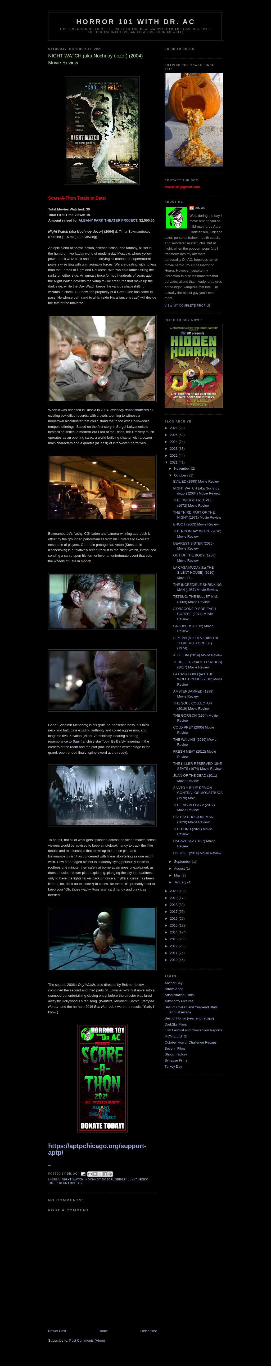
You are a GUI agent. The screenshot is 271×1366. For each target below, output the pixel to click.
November (182, 468)
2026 (174, 428)
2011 (174, 953)
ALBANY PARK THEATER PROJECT (108, 220)
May (178, 875)
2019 (174, 898)
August (180, 868)
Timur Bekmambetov (65, 1183)
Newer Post (57, 1331)
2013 (174, 939)
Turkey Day (173, 1066)
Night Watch (72, 1179)
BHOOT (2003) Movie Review (196, 524)
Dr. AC (200, 207)
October (180, 475)
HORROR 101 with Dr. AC (135, 22)
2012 (174, 946)
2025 (174, 435)
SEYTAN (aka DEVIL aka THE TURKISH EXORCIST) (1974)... (196, 643)
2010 (174, 960)
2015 (174, 925)
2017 (174, 912)
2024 (174, 442)
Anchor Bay (173, 983)
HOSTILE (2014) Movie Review (197, 853)
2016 (174, 918)
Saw (76, 741)
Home (103, 1331)
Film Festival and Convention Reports (193, 1030)
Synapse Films (176, 1060)
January (180, 882)
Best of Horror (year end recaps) (189, 1018)
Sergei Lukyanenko (132, 1179)
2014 (174, 932)
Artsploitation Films (179, 995)
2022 (174, 455)
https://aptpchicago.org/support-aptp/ (97, 1149)
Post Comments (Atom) (87, 1340)
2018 (174, 905)
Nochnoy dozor (99, 1179)
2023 (174, 449)
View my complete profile (187, 305)
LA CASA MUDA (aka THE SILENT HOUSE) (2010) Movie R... (193, 572)
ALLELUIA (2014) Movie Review (197, 655)
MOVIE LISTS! (176, 1036)
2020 (174, 891)
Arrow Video (174, 989)
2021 (174, 462)
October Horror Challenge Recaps (191, 1042)
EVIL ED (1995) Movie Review (196, 481)
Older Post (149, 1331)
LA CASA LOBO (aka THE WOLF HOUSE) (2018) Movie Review (197, 679)
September (183, 862)
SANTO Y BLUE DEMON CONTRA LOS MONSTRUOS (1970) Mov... (198, 793)
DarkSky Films (176, 1024)
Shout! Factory (176, 1054)
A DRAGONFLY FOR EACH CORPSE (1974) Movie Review (194, 614)
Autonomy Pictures (179, 1001)
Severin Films (175, 1048)
